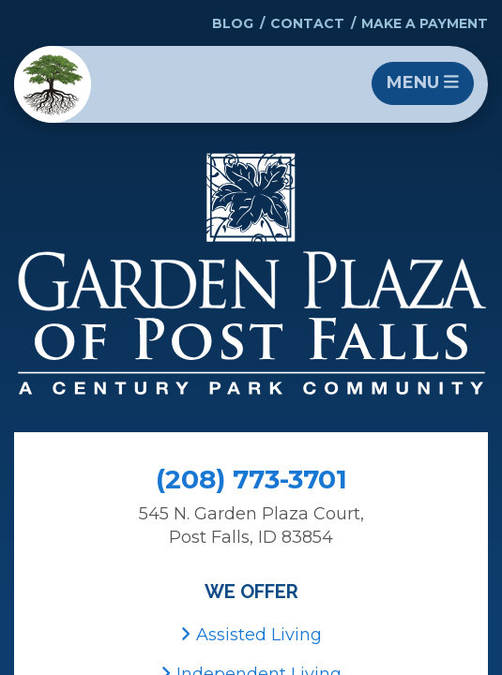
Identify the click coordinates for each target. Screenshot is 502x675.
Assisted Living (250, 634)
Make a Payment (424, 23)
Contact (307, 23)
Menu (423, 82)
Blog (232, 23)
